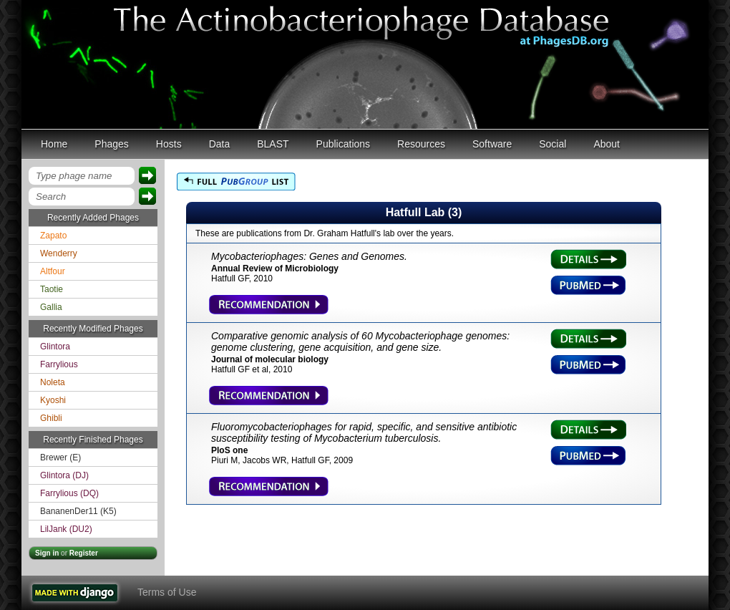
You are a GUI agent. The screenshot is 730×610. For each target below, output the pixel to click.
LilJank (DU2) (66, 529)
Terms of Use (166, 592)
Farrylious (59, 364)
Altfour (52, 271)
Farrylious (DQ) (69, 493)
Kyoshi (53, 400)
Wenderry (58, 253)
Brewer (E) (60, 457)
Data (219, 144)
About (606, 144)
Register (83, 553)
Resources (421, 144)
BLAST (272, 144)
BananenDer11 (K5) (78, 511)
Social (552, 144)
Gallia (51, 307)
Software (492, 144)
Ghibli (51, 418)
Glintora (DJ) (64, 475)
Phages (111, 144)
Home (54, 144)
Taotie (51, 289)
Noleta (52, 382)
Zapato (53, 236)
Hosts (169, 144)
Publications (343, 144)
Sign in (47, 553)
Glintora (55, 347)
